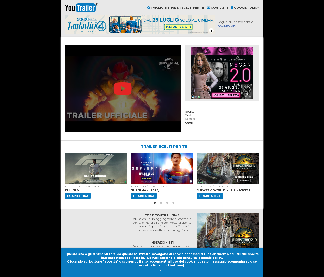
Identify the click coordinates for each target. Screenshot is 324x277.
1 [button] (155, 203)
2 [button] (161, 203)
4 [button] (173, 203)
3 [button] (167, 203)
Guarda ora (77, 196)
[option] (96, 176)
